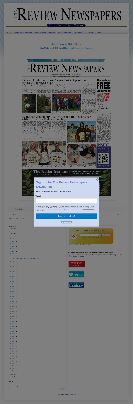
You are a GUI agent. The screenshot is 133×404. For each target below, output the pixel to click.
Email (38, 196)
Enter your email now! (66, 216)
